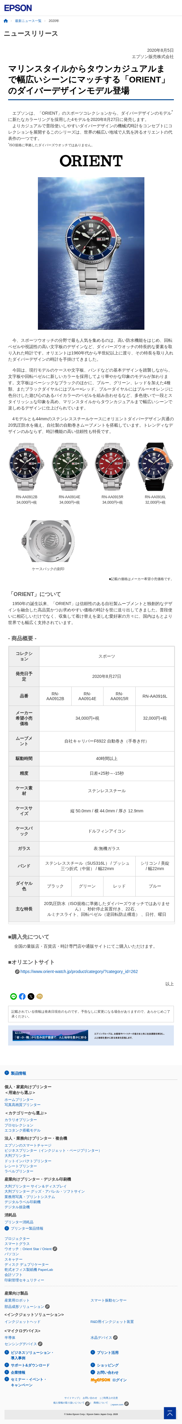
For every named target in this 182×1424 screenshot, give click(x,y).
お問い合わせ (108, 1372)
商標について (101, 1402)
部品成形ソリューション (24, 1306)
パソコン (12, 1254)
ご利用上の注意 (109, 1398)
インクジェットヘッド (23, 1322)
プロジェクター (17, 1238)
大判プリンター (17, 1155)
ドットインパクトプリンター (28, 1161)
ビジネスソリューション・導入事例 (32, 1356)
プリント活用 (108, 1353)
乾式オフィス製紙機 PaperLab (29, 1269)
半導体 (10, 1337)
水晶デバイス (101, 1337)
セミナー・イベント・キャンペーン (29, 1382)
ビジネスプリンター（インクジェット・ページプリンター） (53, 1150)
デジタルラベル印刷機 (23, 1202)
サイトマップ (71, 1398)
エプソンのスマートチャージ (28, 1145)
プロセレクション (19, 1125)
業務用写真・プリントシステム (30, 1197)
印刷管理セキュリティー (24, 1280)
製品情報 (18, 1073)
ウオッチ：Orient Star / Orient (28, 1249)
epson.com (117, 1404)
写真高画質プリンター (23, 1105)
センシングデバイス (21, 1344)
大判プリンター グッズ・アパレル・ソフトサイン (45, 1191)
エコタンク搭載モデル (23, 1130)
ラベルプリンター (19, 1171)
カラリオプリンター (21, 1120)
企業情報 (18, 1372)
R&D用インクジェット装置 (112, 1322)
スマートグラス (17, 1244)
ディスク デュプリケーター (27, 1264)
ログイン (109, 1380)
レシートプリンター (21, 1166)
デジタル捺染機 (17, 1207)
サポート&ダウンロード (30, 1365)
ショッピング (108, 1365)
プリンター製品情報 (27, 1228)
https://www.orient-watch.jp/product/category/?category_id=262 (79, 971)
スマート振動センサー (109, 1300)
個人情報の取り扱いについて (71, 1403)
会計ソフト (14, 1275)
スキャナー (14, 1259)
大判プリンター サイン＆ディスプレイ (36, 1186)
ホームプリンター (19, 1099)
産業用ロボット (17, 1300)
